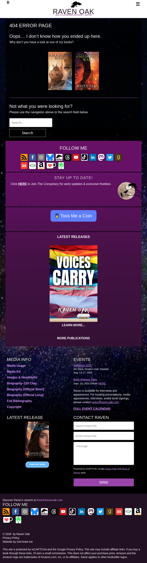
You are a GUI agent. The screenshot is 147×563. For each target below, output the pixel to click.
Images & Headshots (22, 377)
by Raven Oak (21, 534)
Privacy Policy (111, 469)
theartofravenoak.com (50, 500)
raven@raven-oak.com (105, 402)
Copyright (14, 407)
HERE (22, 184)
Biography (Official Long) (25, 395)
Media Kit (13, 371)
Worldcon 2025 (82, 365)
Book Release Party (85, 379)
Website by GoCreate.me (18, 541)
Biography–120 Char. (22, 383)
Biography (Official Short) (25, 389)
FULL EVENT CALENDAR (92, 408)
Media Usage (16, 365)
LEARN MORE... (73, 325)
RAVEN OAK (73, 12)
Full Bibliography (19, 401)
